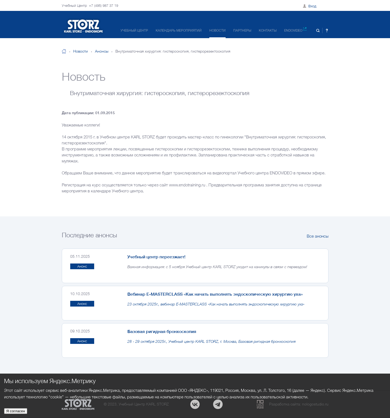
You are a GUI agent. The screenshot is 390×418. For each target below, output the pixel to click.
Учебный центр (134, 30)
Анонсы (101, 51)
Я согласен (15, 411)
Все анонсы (317, 236)
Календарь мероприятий (179, 30)
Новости (217, 30)
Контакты (268, 30)
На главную (64, 51)
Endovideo (295, 29)
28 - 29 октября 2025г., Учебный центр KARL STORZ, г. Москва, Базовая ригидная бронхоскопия (211, 341)
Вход (312, 6)
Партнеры (242, 30)
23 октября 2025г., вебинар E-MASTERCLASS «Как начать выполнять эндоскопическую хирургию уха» (216, 304)
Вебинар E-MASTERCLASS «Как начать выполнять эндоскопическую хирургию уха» (215, 294)
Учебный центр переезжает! (156, 256)
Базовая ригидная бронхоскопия (161, 331)
